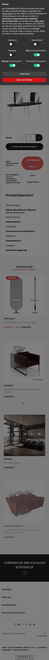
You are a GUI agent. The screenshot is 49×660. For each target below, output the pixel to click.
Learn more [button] (24, 74)
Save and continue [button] (24, 80)
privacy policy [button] (7, 14)
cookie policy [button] (39, 21)
